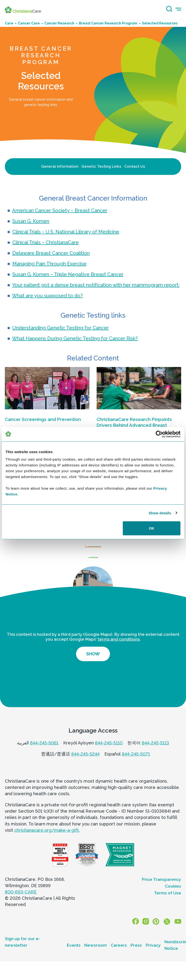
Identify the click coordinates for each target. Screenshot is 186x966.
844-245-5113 (155, 753)
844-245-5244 (85, 764)
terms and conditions (119, 649)
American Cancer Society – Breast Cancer (59, 210)
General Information (59, 166)
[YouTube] (178, 932)
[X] (168, 932)
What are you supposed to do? (47, 296)
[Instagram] (148, 932)
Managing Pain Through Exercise (49, 264)
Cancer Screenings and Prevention (43, 419)
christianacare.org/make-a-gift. (47, 840)
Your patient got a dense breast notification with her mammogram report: (95, 285)
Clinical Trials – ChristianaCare (45, 242)
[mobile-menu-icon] (178, 9)
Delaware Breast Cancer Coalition (51, 253)
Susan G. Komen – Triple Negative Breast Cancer (68, 274)
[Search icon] (168, 10)
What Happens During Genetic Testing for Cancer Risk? (75, 338)
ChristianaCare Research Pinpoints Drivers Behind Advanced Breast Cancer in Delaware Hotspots (134, 425)
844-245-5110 (109, 753)
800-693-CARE (21, 902)
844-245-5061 (44, 753)
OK (152, 528)
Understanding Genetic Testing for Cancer (60, 328)
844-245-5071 (136, 764)
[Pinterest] (157, 932)
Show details (160, 513)
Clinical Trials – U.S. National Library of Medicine (65, 232)
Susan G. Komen (30, 221)
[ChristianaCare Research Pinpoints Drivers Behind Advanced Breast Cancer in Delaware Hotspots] (139, 388)
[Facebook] (139, 932)
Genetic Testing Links (101, 166)
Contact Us (134, 166)
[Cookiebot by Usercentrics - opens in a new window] (159, 434)
